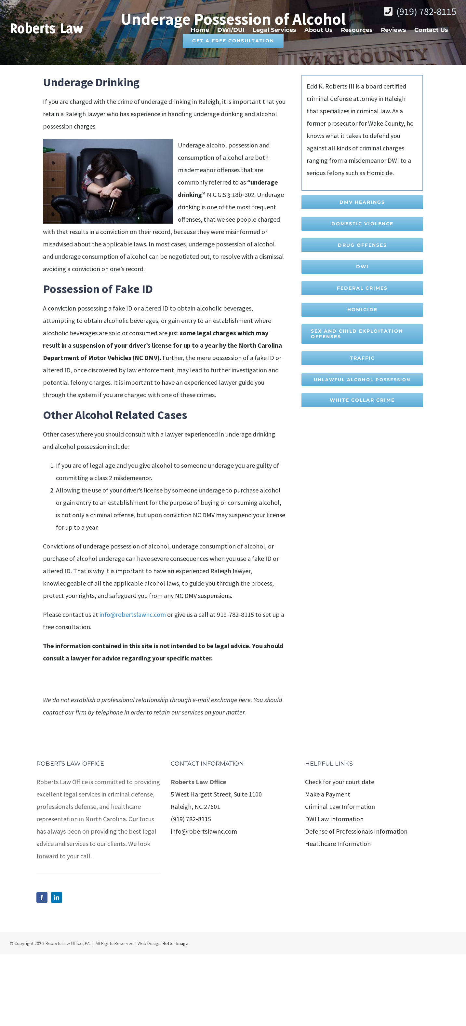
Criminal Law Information (340, 878)
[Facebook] (41, 969)
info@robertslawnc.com (133, 614)
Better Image (175, 1015)
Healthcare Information (338, 915)
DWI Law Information (334, 890)
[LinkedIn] (56, 969)
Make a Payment (327, 866)
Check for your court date (339, 853)
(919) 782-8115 (426, 11)
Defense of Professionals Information (356, 903)
